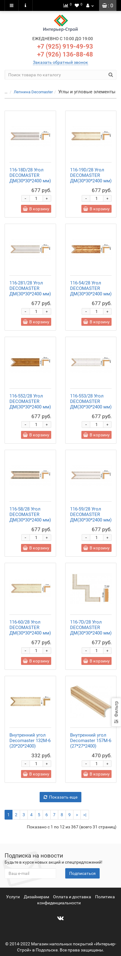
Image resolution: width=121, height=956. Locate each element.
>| (84, 814)
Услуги (13, 896)
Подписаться (82, 873)
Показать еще (60, 797)
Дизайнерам (36, 896)
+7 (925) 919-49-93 (65, 46)
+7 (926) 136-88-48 (65, 54)
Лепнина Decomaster (33, 92)
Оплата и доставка (72, 896)
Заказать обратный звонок (60, 62)
